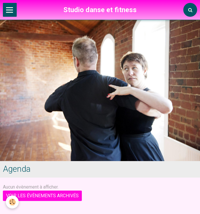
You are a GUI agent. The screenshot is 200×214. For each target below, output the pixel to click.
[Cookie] (12, 202)
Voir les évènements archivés (42, 195)
